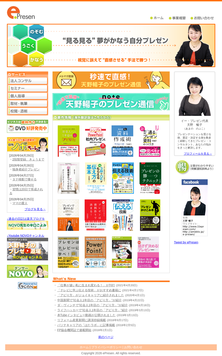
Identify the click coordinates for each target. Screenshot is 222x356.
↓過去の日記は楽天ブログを (26, 218)
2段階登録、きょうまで (28, 159)
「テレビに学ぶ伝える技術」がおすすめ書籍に (89, 290)
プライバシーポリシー (106, 347)
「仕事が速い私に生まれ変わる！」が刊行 (86, 285)
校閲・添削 (27, 111)
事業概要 (180, 18)
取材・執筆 (27, 103)
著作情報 (111, 117)
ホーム (159, 18)
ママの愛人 (20, 203)
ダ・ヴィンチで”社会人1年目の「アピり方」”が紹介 (92, 305)
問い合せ (202, 18)
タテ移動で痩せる (24, 179)
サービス (27, 74)
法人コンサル (27, 81)
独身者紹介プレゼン (26, 169)
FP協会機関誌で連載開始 (74, 330)
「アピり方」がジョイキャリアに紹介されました (90, 295)
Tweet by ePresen (186, 242)
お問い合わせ (133, 347)
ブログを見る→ (35, 209)
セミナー (27, 88)
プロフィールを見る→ (198, 153)
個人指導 (27, 96)
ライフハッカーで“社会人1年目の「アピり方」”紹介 (92, 310)
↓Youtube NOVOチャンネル (25, 235)
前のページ (105, 337)
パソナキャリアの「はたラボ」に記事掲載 (86, 325)
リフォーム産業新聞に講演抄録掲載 (81, 320)
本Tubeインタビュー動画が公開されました (86, 315)
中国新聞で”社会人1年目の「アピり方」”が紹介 (89, 300)
